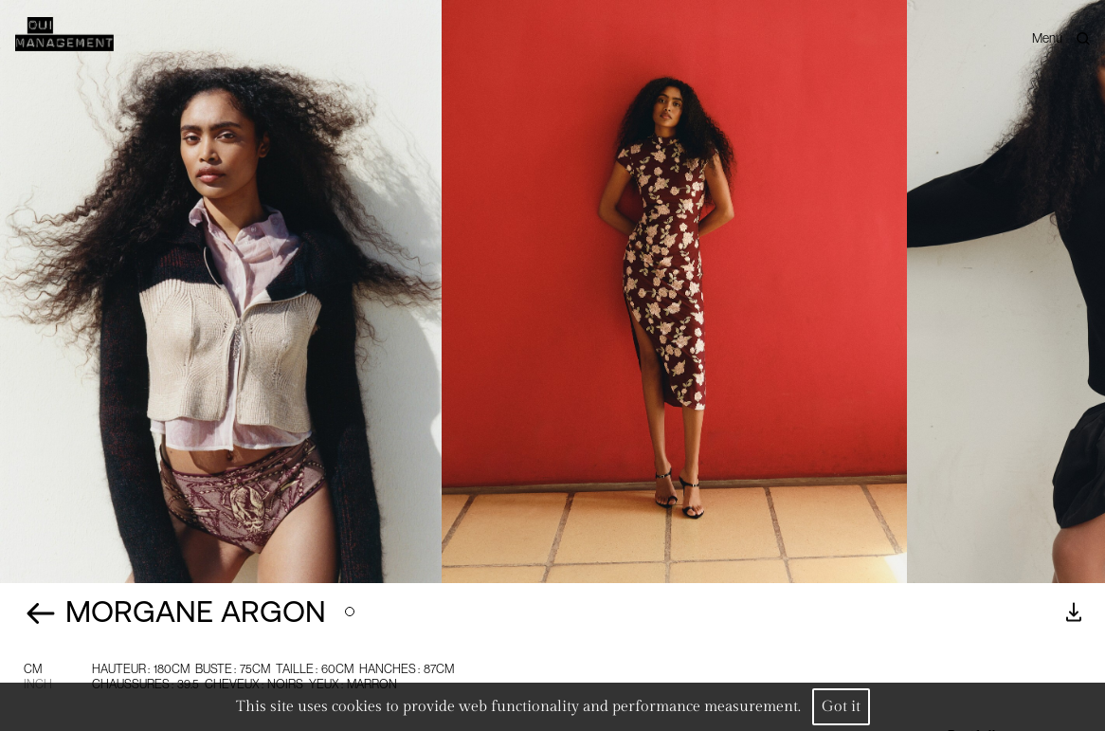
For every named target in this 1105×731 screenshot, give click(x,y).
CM (33, 669)
